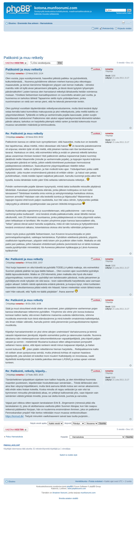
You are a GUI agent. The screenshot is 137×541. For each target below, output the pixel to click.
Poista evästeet (96, 481)
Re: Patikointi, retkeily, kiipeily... (26, 371)
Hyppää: (64, 437)
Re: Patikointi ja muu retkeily (24, 133)
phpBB (69, 487)
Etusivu (12, 23)
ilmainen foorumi (60, 493)
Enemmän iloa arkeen (28, 23)
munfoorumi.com (88, 493)
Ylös (130, 128)
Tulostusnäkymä (123, 22)
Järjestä (74, 423)
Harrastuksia (46, 23)
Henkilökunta (81, 481)
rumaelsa (20, 74)
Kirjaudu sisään (125, 28)
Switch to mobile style (68, 455)
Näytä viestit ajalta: (46, 423)
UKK (97, 28)
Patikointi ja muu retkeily (23, 58)
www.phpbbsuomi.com (77, 489)
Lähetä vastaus (16, 63)
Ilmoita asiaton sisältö (68, 498)
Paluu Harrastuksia (14, 437)
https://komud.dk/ (14, 416)
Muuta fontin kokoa (129, 22)
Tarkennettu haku (124, 13)
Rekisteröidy (108, 28)
